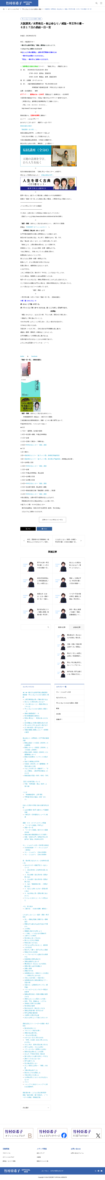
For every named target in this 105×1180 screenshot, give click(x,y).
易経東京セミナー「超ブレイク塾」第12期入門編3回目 (43, 459)
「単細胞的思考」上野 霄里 (33, 794)
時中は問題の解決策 (31, 1013)
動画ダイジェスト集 (42, 1161)
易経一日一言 (29, 827)
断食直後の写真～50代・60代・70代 (36, 775)
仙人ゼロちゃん (61, 697)
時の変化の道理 (30, 1006)
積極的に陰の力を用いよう (33, 931)
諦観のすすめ (29, 971)
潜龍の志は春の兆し (31, 1033)
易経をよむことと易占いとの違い (35, 999)
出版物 (39, 1157)
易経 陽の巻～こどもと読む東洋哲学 (34, 1092)
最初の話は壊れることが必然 (34, 1051)
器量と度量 (28, 968)
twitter (22, 356)
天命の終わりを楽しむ (32, 1075)
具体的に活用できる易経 (32, 1003)
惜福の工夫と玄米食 (31, 952)
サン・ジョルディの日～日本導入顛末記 (36, 845)
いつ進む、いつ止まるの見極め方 (35, 933)
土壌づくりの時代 (30, 935)
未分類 (58, 714)
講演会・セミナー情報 (9, 1161)
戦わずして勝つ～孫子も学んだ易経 (36, 950)
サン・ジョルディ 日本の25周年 (35, 852)
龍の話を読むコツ (30, 1028)
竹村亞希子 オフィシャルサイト (36, 227)
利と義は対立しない (31, 1063)
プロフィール (6, 1153)
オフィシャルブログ (8, 1157)
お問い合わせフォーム (77, 1153)
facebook (34, 356)
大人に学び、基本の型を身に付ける (36, 1044)
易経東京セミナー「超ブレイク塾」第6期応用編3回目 (42, 455)
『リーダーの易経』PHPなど (34, 825)
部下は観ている (30, 1061)
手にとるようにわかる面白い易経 (31, 19)
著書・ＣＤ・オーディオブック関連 (34, 823)
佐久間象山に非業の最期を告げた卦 (36, 723)
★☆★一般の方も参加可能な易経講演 (35, 692)
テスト (27, 1082)
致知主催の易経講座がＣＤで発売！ (36, 834)
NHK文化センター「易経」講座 (36, 445)
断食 (57, 708)
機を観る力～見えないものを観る (35, 964)
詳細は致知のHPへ (47, 175)
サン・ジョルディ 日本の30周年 (35, 854)
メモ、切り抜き (28, 906)
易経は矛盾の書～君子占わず (34, 1010)
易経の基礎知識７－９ (32, 713)
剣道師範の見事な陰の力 (32, 959)
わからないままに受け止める (34, 1037)
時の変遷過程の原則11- (32, 716)
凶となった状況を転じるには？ (35, 702)
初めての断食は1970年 (32, 761)
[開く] (101, 3)
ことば (25, 792)
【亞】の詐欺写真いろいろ (31, 781)
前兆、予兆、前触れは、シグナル (35, 1001)
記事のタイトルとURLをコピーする (52, 519)
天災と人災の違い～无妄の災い (35, 978)
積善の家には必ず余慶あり (33, 966)
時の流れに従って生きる (32, 938)
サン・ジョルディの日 (63, 692)
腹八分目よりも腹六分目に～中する (36, 1056)
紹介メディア (40, 1153)
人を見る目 (28, 947)
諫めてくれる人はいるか (32, 1058)
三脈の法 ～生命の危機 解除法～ (36, 908)
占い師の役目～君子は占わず (34, 727)
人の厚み (27, 928)
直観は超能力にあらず (32, 961)
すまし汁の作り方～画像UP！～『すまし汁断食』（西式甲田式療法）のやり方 (36, 771)
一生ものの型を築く (31, 1035)
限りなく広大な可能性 (32, 940)
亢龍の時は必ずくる (31, 1070)
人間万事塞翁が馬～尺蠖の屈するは (36, 699)
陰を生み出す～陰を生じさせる (35, 1008)
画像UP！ (59, 719)
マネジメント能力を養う (32, 1030)
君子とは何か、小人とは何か (34, 1047)
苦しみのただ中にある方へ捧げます (36, 725)
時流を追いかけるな (31, 943)
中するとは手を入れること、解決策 (36, 945)
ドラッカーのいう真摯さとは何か (35, 1049)
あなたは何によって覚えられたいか (36, 1017)
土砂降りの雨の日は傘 (32, 1015)
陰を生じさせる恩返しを (32, 1072)
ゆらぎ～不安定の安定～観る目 (35, 1054)
